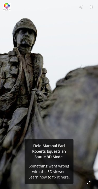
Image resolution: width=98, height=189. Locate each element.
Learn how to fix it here (48, 177)
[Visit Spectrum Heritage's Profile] (7, 7)
